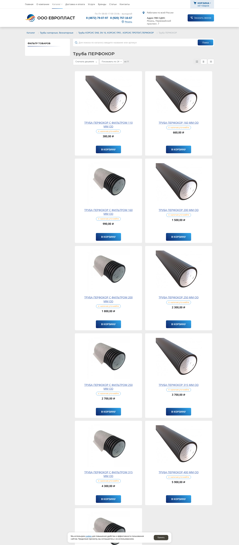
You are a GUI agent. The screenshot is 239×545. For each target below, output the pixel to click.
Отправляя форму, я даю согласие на (59, 396)
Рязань (128, 22)
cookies (88, 536)
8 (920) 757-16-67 (121, 17)
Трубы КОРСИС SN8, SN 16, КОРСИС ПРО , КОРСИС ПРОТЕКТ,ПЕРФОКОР (116, 32)
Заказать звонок (202, 17)
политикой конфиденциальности (73, 392)
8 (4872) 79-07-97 (97, 17)
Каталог (31, 32)
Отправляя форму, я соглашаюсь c (58, 392)
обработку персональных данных (76, 396)
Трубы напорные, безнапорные (56, 32)
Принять (161, 537)
